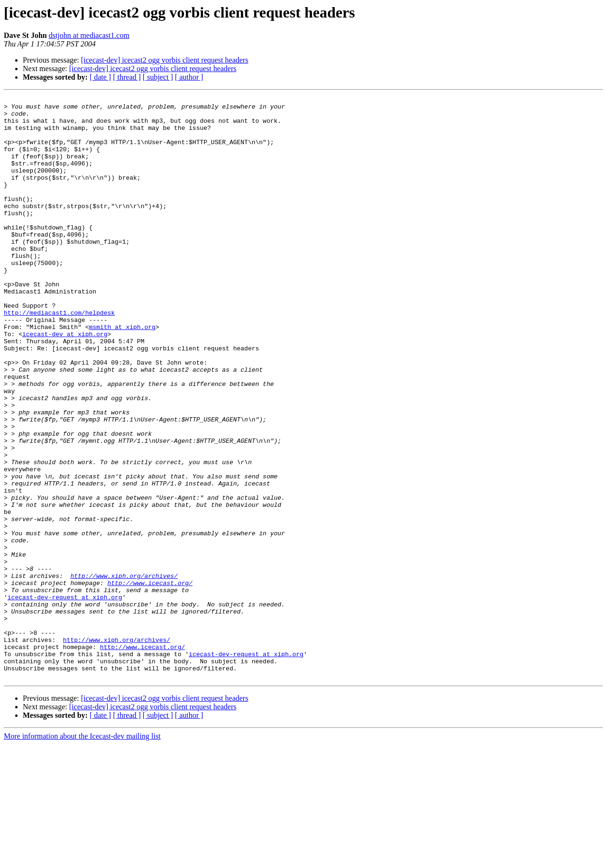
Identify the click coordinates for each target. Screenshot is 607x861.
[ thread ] (127, 77)
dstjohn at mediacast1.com (89, 35)
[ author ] (189, 77)
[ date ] (100, 77)
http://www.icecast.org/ (149, 681)
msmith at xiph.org (122, 373)
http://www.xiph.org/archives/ (123, 672)
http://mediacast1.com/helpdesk (59, 356)
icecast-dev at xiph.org (64, 382)
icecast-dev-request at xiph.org (65, 698)
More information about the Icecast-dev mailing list (82, 853)
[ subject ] (158, 77)
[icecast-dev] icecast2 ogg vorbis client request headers (164, 60)
